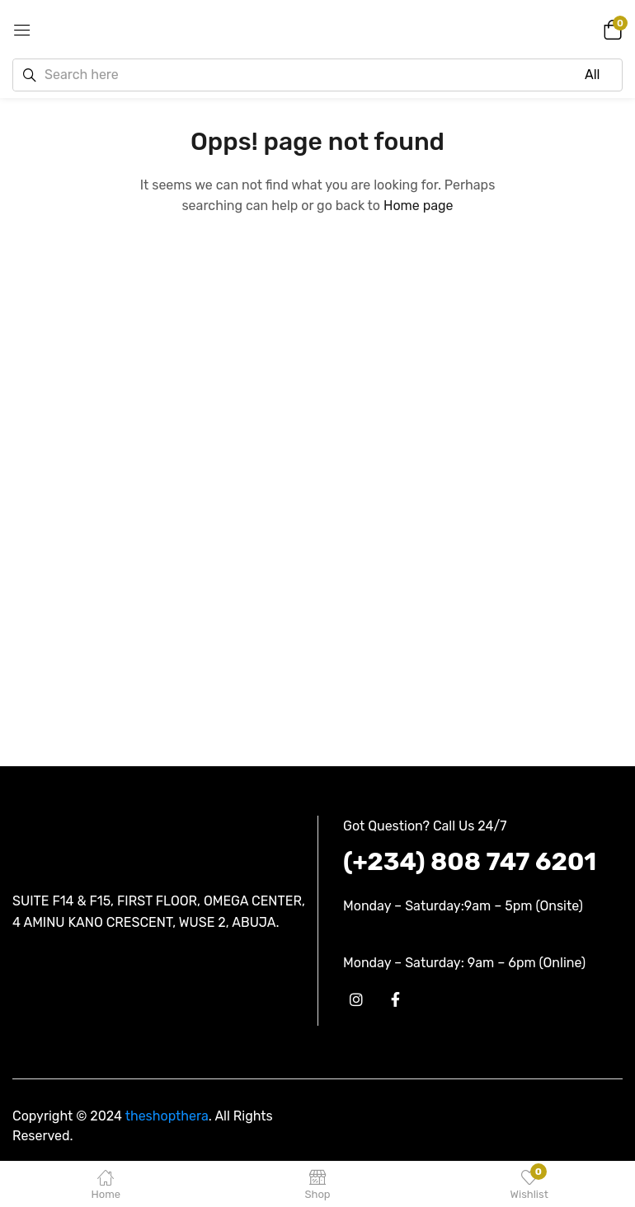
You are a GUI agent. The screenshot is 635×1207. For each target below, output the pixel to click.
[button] (610, 29)
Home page (418, 205)
